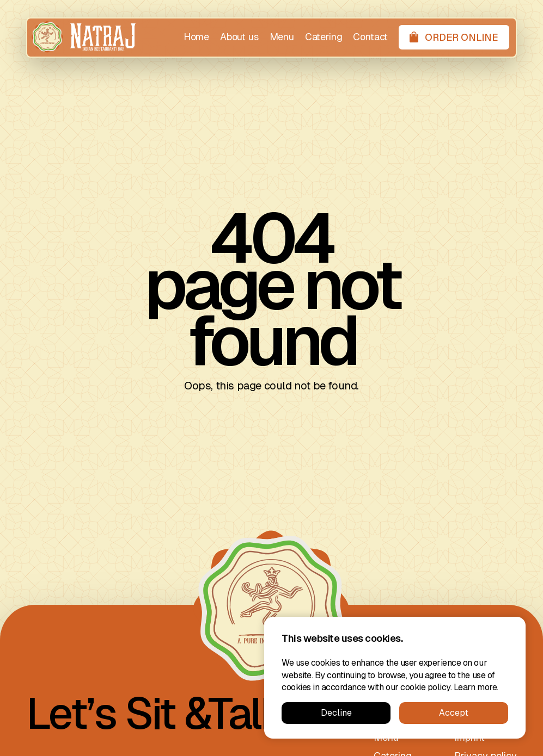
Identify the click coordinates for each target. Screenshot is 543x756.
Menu (282, 37)
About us (239, 37)
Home (196, 37)
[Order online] (454, 37)
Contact (370, 37)
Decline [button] (336, 712)
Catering (324, 37)
